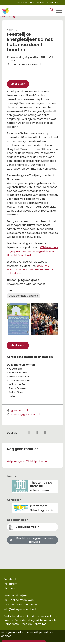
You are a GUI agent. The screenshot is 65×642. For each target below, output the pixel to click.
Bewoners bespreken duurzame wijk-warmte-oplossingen (30, 269)
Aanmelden (53, 2)
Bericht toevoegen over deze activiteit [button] (31, 540)
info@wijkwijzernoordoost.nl (21, 609)
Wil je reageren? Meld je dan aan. (28, 461)
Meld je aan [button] (17, 84)
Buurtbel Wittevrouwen (19, 600)
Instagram (10, 584)
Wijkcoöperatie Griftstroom (21, 604)
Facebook (10, 579)
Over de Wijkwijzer (15, 595)
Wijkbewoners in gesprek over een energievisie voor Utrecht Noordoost (32, 251)
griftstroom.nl (19, 410)
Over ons (22, 2)
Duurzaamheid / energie (23, 295)
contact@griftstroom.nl (25, 414)
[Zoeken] (51, 10)
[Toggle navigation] (59, 11)
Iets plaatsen (37, 2)
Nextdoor (10, 588)
